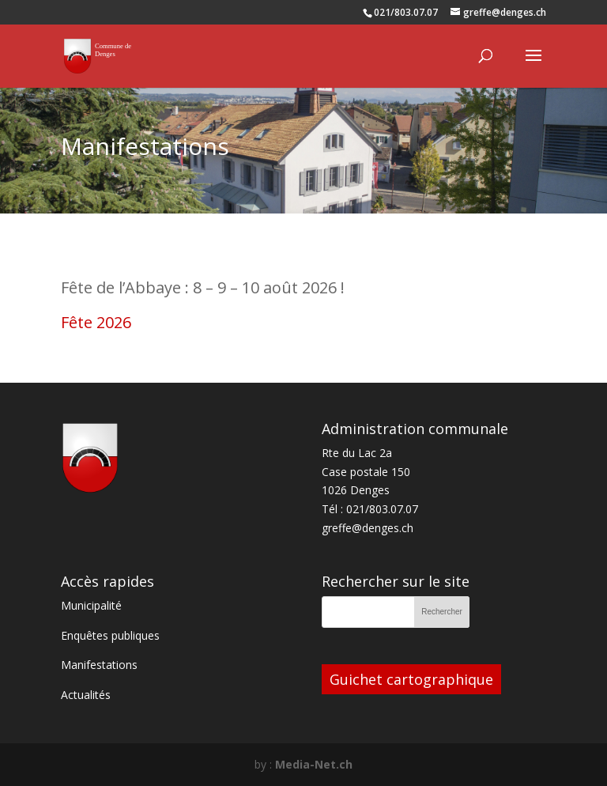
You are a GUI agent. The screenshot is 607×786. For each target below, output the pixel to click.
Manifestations (99, 664)
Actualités (86, 694)
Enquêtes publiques (110, 635)
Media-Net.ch (314, 764)
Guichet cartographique (411, 679)
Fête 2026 (96, 322)
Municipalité (91, 605)
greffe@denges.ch (367, 527)
